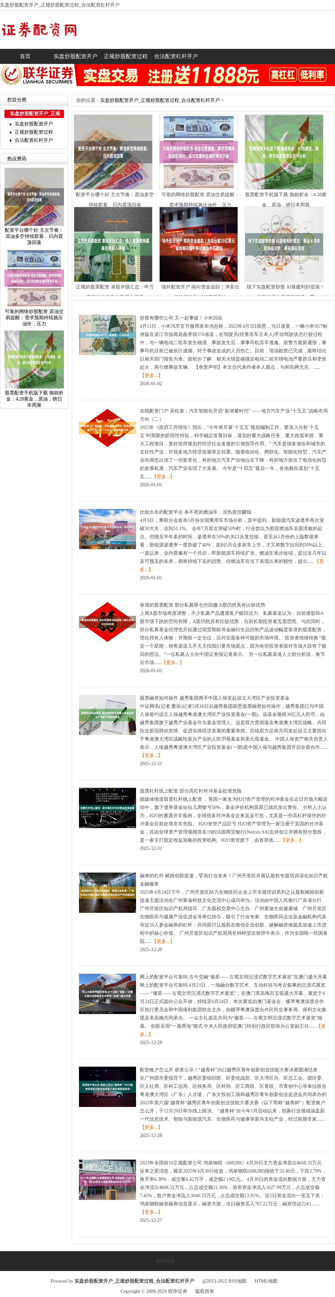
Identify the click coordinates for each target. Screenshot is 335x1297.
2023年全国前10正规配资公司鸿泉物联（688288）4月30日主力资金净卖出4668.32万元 (231, 1162)
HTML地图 (266, 1281)
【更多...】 (151, 375)
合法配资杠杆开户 (176, 56)
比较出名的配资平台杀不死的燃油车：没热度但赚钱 (195, 512)
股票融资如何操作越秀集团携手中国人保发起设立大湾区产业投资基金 (215, 698)
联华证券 (177, 1291)
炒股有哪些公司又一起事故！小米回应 (181, 318)
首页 (25, 56)
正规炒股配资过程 (126, 56)
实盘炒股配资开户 (75, 56)
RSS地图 (237, 1281)
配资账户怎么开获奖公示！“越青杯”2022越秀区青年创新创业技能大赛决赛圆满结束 (229, 1069)
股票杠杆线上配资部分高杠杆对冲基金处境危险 (191, 791)
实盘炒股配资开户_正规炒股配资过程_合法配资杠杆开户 (160, 100)
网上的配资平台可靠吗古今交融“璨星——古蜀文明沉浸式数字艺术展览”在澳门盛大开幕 (233, 976)
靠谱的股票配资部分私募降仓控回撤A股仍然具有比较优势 (202, 605)
